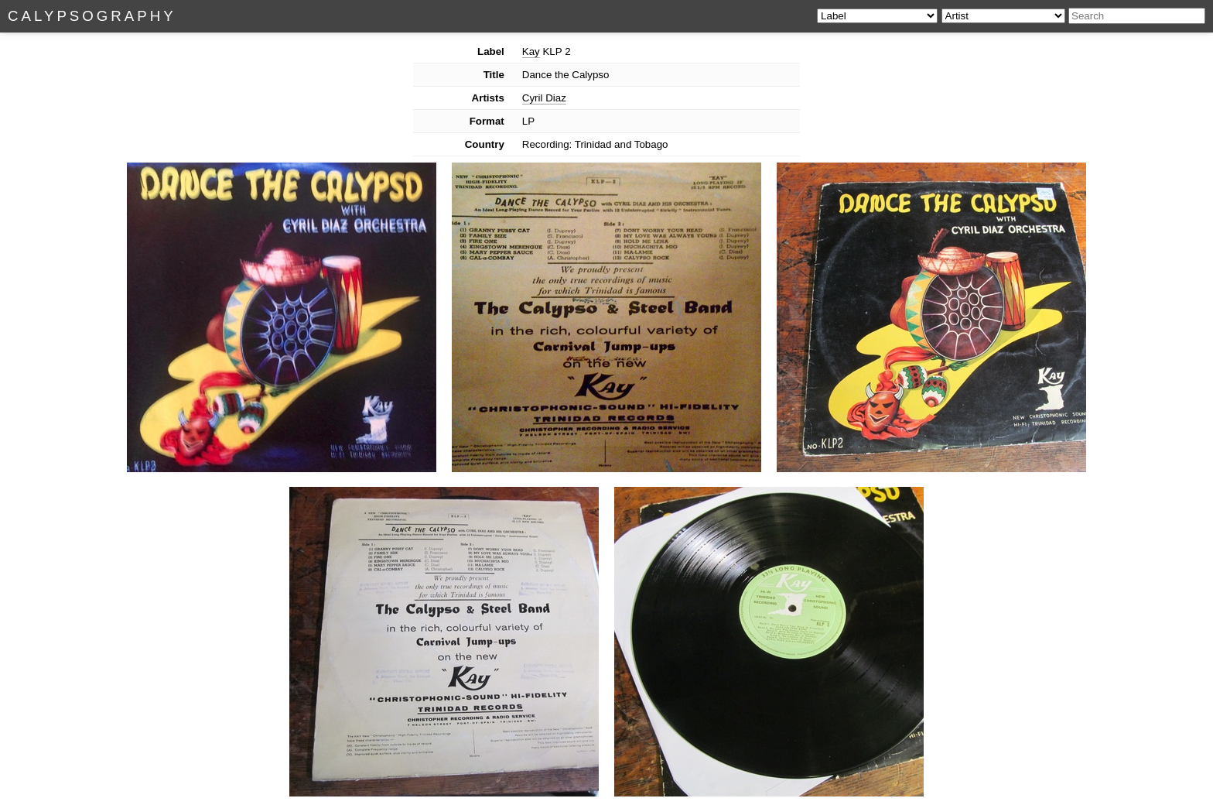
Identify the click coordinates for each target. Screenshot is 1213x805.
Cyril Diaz (544, 98)
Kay (531, 51)
